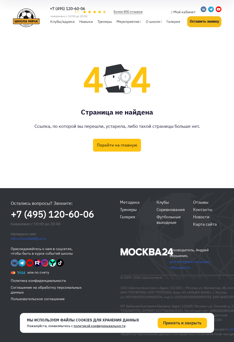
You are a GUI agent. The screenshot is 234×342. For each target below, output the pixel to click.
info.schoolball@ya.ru (28, 238)
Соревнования (171, 209)
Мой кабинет (183, 12)
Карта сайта (205, 224)
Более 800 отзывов (128, 12)
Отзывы (200, 202)
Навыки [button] (86, 21)
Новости (201, 216)
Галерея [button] (173, 21)
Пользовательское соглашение (38, 299)
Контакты (202, 209)
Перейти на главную (117, 145)
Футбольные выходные (169, 219)
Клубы (163, 202)
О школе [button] (153, 21)
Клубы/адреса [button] (62, 21)
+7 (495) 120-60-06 (67, 8)
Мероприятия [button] (128, 21)
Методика (130, 202)
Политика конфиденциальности (38, 280)
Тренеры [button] (104, 21)
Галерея (127, 216)
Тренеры (128, 209)
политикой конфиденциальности (99, 326)
